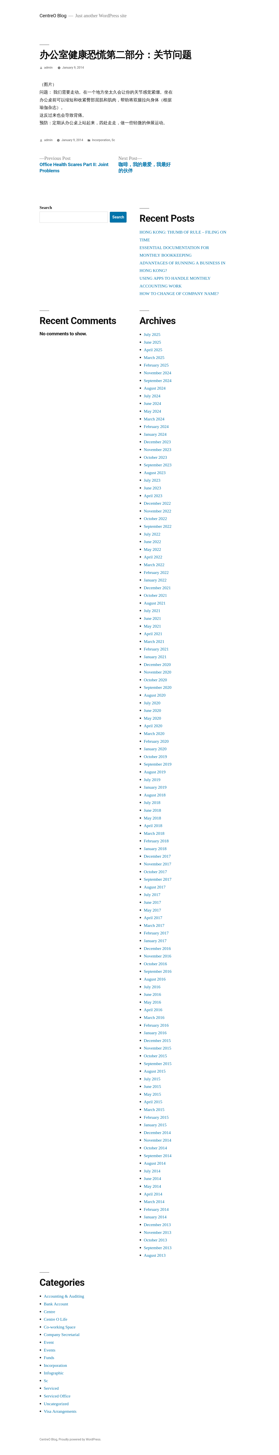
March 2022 (154, 565)
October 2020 (155, 680)
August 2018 (155, 795)
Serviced (51, 1388)
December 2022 (157, 503)
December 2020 (157, 664)
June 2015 (152, 1086)
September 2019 (157, 764)
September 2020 (157, 687)
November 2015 (157, 1048)
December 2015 (157, 1040)
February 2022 (156, 572)
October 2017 (155, 872)
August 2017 (155, 887)
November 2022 (157, 511)
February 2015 (156, 1117)
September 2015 (157, 1063)
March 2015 (154, 1109)
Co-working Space (60, 1327)
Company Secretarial (62, 1334)
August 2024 (155, 388)
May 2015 (152, 1094)
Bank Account (56, 1304)
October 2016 (155, 964)
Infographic (54, 1373)
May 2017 (152, 910)
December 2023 (157, 442)
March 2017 (154, 925)
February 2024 (156, 426)
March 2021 (154, 641)
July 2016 (152, 987)
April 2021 (153, 634)
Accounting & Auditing (64, 1296)
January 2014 (155, 1217)
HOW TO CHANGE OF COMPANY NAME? (179, 293)
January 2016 (155, 1033)
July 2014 (152, 1171)
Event (49, 1342)
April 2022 (153, 557)
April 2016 (153, 1010)
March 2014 (154, 1201)
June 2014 (152, 1178)
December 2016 (157, 948)
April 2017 (153, 917)
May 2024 (152, 411)
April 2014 (153, 1194)
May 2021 (152, 626)
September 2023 (157, 465)
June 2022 (152, 541)
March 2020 (154, 733)
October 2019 (155, 756)
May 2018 (152, 818)
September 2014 (157, 1155)
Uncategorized (56, 1404)
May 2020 (152, 718)
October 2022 (155, 518)
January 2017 (155, 941)
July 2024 (152, 396)
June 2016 (152, 994)
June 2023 (152, 488)
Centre (49, 1311)
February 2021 (156, 649)
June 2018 (152, 810)
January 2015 (155, 1125)
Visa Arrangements (60, 1411)
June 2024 (152, 403)
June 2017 (152, 902)
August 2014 (155, 1163)
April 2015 (153, 1102)
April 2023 (153, 496)
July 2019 (152, 779)
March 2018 (154, 833)
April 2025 (153, 350)
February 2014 (156, 1209)
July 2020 (152, 703)
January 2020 (155, 749)
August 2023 (155, 472)
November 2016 (157, 956)
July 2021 (152, 610)
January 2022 (155, 580)
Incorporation (101, 140)
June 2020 (152, 710)
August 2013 (155, 1255)
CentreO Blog (53, 15)
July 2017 (152, 894)
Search (46, 207)
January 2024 (155, 434)
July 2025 (152, 334)
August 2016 (155, 979)
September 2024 (157, 380)
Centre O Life (55, 1319)
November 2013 (157, 1232)
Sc (113, 140)
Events (49, 1350)
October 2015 (155, 1056)
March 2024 (154, 419)
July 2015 (152, 1079)
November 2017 (157, 864)
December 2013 (157, 1224)
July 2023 (152, 480)
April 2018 (153, 825)
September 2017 (157, 879)
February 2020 (156, 741)
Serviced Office (57, 1396)
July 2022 (152, 534)
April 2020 (153, 726)
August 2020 (155, 695)
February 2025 (156, 365)
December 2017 (157, 856)
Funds (49, 1357)
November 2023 (157, 449)
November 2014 (157, 1140)
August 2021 (155, 603)
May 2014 (152, 1186)
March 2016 (154, 1017)
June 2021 (152, 618)
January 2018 (155, 848)
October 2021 (155, 595)
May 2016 (152, 1002)
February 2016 (156, 1025)
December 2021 (157, 588)
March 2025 (154, 357)
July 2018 (152, 802)
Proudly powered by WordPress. (80, 1439)
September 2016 (157, 971)
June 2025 (152, 342)
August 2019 (155, 772)
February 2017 (156, 933)
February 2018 (156, 841)
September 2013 (157, 1248)
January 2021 (155, 657)
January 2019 (155, 787)
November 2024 (157, 373)
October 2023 (155, 457)
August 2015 (155, 1071)
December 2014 (157, 1132)
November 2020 (157, 672)
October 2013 (155, 1240)
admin (48, 67)
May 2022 (152, 549)
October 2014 (155, 1148)
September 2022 (157, 526)
